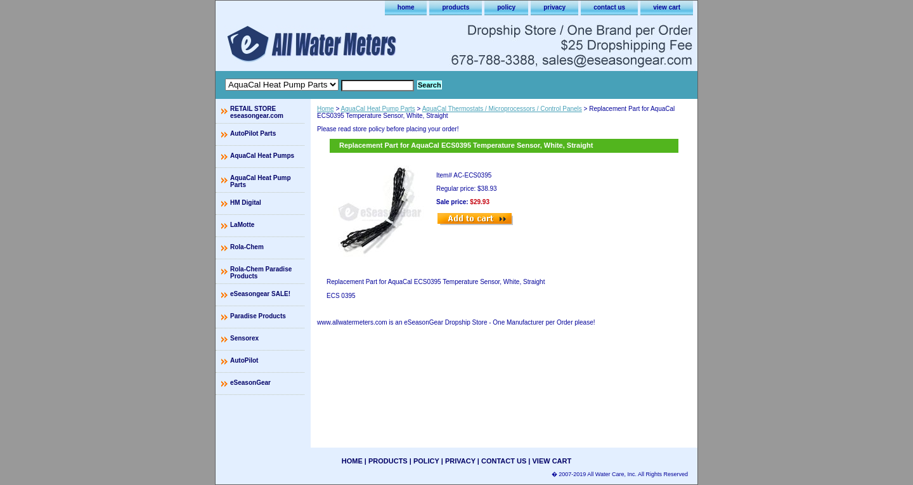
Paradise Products (258, 316)
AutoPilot (244, 360)
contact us (609, 7)
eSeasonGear (250, 382)
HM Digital (245, 202)
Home (325, 108)
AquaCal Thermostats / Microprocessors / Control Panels (502, 108)
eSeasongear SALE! (260, 293)
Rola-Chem (247, 246)
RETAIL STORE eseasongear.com (256, 112)
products (455, 7)
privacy (554, 7)
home (406, 7)
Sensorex (244, 338)
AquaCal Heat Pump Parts (378, 108)
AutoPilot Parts (253, 133)
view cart (666, 7)
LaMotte (242, 224)
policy (506, 7)
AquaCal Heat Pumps (262, 155)
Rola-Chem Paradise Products (261, 273)
